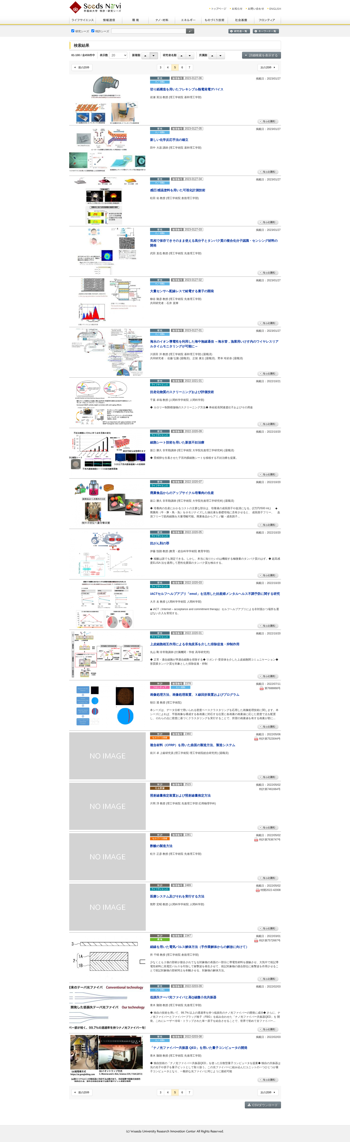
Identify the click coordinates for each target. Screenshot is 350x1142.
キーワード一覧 (266, 31)
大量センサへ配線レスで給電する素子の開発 (182, 291)
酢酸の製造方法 (161, 846)
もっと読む (267, 121)
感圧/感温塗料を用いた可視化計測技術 (177, 190)
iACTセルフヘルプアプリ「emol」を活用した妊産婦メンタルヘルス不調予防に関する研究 (215, 594)
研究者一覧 (239, 31)
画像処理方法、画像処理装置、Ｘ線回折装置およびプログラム (194, 694)
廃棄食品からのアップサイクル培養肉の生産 (182, 493)
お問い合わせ (255, 8)
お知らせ (236, 8)
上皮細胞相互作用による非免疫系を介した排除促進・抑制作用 (194, 644)
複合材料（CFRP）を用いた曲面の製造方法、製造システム (192, 745)
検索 (190, 31)
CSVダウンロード (263, 1105)
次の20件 (268, 67)
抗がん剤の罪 (159, 543)
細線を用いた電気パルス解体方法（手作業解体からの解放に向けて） (199, 947)
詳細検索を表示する (261, 55)
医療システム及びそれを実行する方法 (177, 896)
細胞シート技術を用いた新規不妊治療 (177, 442)
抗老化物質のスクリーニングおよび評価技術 (182, 392)
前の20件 (81, 67)
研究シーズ (80, 31)
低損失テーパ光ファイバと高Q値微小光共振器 (183, 997)
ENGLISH (274, 8)
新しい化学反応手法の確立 (169, 140)
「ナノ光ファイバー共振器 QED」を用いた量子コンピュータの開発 (198, 1048)
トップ (218, 8)
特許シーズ (100, 31)
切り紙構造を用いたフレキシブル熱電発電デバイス (186, 89)
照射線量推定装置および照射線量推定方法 (180, 795)
